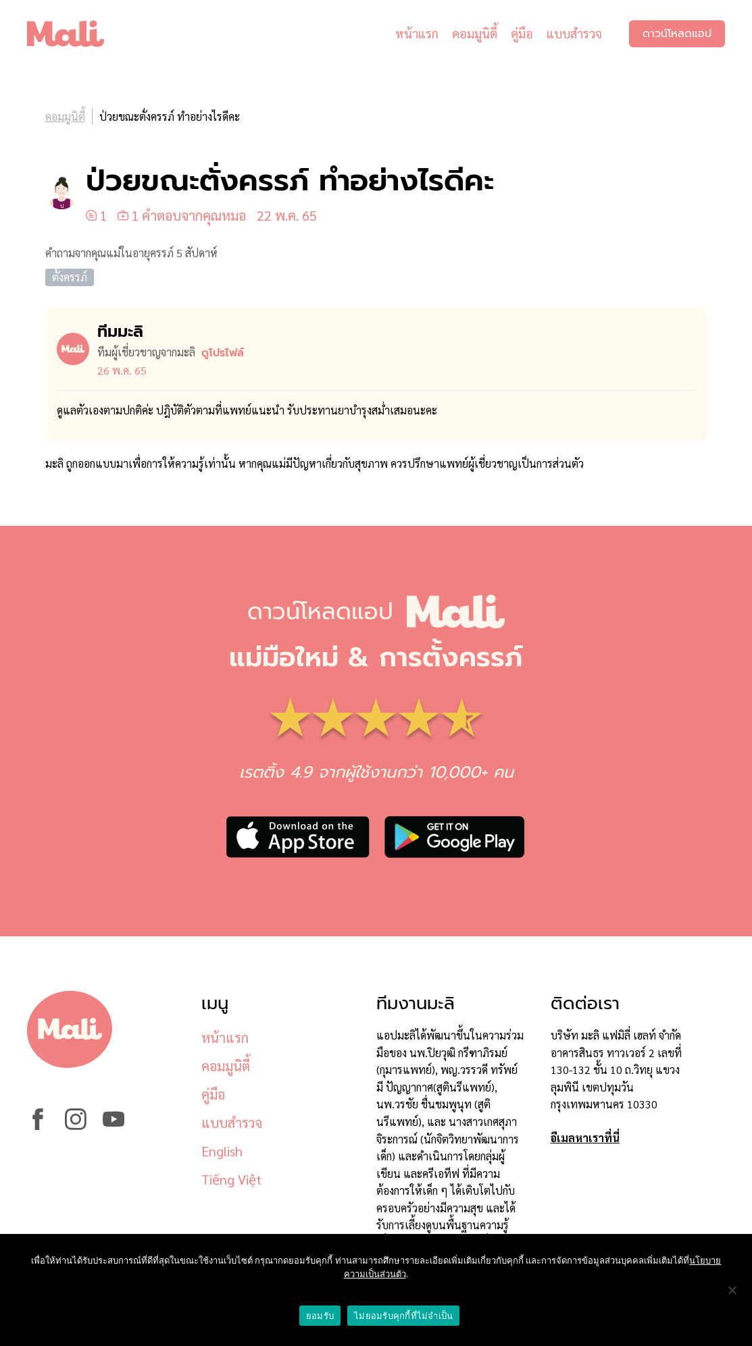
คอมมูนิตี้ (474, 33)
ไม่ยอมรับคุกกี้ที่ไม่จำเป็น (403, 1316)
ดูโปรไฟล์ (222, 353)
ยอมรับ (320, 1316)
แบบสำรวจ (574, 33)
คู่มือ (522, 33)
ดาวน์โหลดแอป (677, 34)
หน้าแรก (416, 33)
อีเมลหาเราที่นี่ (585, 1138)
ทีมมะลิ (120, 331)
